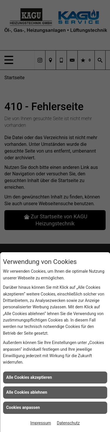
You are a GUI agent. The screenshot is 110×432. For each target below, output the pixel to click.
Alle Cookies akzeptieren (29, 377)
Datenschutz (68, 423)
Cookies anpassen (23, 407)
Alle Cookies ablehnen (26, 392)
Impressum (40, 423)
